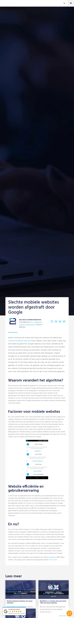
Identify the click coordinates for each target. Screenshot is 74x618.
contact (52, 559)
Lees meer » (63, 616)
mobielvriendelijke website (19, 340)
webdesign (52, 557)
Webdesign (38, 322)
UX (32, 322)
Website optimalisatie (26, 325)
